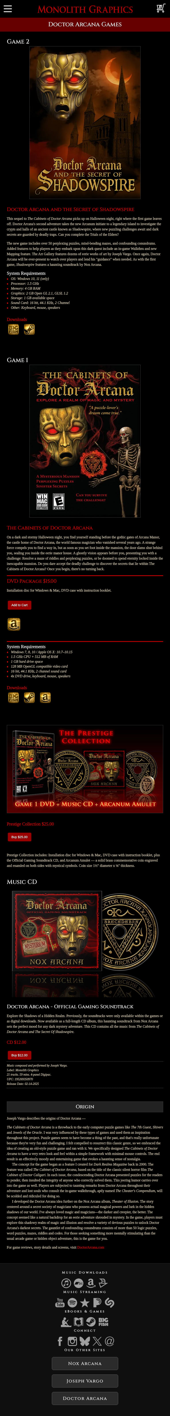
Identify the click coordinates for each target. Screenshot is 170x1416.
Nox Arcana (85, 1364)
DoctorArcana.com (90, 1247)
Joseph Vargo (85, 1381)
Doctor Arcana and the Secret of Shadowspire (70, 209)
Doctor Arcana (85, 1398)
